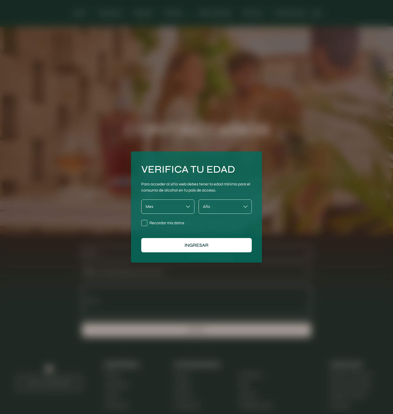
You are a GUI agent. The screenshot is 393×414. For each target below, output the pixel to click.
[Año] (225, 206)
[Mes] (167, 206)
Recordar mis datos (166, 222)
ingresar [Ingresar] (196, 245)
